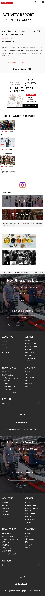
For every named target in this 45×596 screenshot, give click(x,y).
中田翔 (10, 62)
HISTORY (5, 344)
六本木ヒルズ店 (29, 377)
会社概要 (27, 371)
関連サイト (28, 386)
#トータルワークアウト (13, 224)
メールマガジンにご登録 (22, 300)
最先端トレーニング (17, 62)
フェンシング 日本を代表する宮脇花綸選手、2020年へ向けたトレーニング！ (7, 173)
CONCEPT (5, 341)
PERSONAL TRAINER (31, 344)
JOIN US (5, 403)
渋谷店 (27, 374)
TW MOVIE (5, 353)
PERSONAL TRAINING (31, 346)
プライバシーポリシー (9, 386)
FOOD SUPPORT (30, 352)
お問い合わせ (29, 383)
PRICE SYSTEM (7, 372)
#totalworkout (23, 224)
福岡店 (27, 380)
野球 (23, 62)
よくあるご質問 (22, 317)
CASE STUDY (29, 361)
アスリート (5, 62)
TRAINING (28, 349)
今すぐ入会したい (22, 293)
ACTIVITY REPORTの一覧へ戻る (8, 41)
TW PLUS (5, 350)
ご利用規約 (5, 383)
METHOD (27, 341)
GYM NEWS (6, 347)
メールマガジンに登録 (9, 392)
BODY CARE (28, 355)
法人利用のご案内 (7, 375)
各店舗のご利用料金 (22, 323)
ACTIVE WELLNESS (31, 358)
